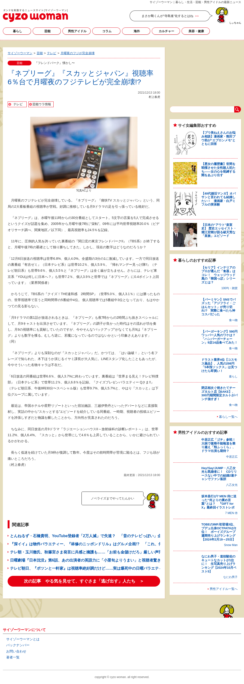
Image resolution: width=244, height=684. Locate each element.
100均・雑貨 (229, 288)
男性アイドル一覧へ (224, 589)
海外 (137, 31)
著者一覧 (13, 657)
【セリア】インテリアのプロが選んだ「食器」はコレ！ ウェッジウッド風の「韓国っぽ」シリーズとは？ (218, 275)
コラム (107, 31)
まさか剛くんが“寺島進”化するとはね (167, 16)
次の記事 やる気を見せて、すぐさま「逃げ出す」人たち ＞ (84, 581)
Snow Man (231, 545)
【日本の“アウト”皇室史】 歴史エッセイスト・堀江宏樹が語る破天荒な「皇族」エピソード (218, 230)
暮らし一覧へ (228, 417)
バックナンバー (18, 645)
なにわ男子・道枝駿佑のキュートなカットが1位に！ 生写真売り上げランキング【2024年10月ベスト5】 (218, 564)
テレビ (18, 104)
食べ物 (233, 320)
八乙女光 (232, 485)
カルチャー (166, 31)
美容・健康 (196, 31)
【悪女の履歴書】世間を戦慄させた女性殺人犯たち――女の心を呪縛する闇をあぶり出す (218, 169)
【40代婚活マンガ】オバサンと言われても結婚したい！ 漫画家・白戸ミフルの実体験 (218, 199)
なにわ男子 (230, 577)
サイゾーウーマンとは (23, 639)
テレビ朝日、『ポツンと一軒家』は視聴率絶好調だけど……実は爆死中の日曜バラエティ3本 (89, 568)
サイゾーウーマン (35, 15)
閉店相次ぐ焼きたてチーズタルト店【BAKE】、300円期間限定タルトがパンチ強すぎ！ (219, 393)
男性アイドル (77, 31)
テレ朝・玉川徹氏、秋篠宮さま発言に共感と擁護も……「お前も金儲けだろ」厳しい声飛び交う (92, 552)
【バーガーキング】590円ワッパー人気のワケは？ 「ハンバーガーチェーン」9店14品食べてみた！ (220, 337)
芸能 (47, 31)
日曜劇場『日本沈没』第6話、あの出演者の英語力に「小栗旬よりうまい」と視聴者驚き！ (87, 560)
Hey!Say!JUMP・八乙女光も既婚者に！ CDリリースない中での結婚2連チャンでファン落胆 (219, 473)
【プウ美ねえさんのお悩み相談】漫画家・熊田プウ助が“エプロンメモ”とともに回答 (218, 138)
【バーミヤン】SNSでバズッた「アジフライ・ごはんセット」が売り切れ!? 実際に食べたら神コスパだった (218, 307)
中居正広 (232, 456)
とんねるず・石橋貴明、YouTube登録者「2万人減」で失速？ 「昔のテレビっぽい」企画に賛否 (93, 536)
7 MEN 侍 (231, 513)
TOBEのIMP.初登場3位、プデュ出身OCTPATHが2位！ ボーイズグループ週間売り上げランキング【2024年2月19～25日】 (218, 532)
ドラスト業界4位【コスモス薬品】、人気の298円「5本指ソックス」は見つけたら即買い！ (219, 365)
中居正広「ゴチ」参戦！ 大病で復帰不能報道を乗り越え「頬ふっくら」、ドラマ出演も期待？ (220, 445)
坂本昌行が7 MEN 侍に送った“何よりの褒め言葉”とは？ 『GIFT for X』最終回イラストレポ (218, 501)
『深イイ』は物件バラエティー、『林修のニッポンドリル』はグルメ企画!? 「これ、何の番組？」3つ (98, 544)
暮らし (17, 31)
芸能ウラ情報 (41, 104)
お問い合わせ (16, 651)
